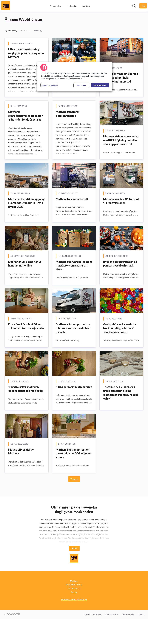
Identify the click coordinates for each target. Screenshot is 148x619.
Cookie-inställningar (49, 85)
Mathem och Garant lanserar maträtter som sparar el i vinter (74, 265)
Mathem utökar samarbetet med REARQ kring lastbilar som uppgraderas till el (121, 140)
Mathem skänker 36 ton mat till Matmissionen (121, 201)
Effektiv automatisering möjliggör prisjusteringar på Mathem (26, 52)
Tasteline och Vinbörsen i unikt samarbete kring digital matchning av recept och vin (120, 392)
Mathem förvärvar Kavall (72, 199)
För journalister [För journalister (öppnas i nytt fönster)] (112, 614)
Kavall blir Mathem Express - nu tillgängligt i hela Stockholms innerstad (121, 77)
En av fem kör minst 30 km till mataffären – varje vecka (26, 326)
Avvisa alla (81, 85)
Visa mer (74, 479)
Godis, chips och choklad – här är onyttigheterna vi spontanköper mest (119, 328)
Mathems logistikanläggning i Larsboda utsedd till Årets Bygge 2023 (26, 202)
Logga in (141, 614)
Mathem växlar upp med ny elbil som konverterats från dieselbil (73, 328)
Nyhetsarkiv (55, 6)
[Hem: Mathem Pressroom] (5, 5)
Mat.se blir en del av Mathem (21, 451)
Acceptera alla (100, 85)
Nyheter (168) (11, 30)
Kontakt (86, 6)
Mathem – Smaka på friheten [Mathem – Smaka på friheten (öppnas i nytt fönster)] (74, 599)
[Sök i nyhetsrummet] (134, 6)
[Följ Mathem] (143, 5)
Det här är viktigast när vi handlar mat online (24, 263)
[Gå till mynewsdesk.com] (12, 614)
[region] (74, 76)
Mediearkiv (71, 6)
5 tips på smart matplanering (74, 387)
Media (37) (25, 30)
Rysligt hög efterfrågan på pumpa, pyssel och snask (120, 263)
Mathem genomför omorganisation (68, 113)
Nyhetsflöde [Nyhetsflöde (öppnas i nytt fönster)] (128, 614)
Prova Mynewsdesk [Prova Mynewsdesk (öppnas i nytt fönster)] (92, 614)
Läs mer (74, 548)
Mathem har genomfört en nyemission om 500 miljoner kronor (73, 453)
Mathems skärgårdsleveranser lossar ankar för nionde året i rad (25, 115)
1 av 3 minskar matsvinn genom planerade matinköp (25, 388)
